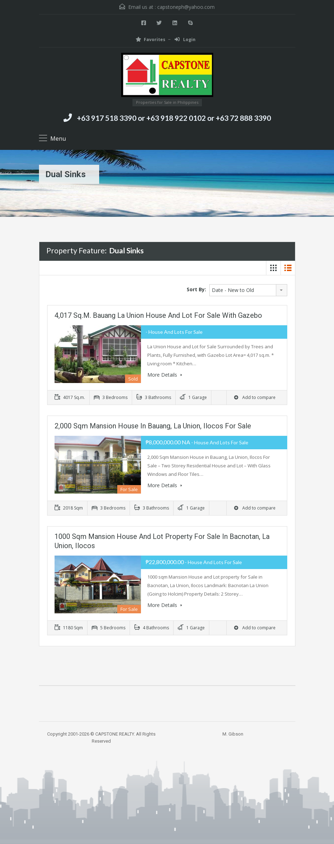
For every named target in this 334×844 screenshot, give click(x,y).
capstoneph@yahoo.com (186, 7)
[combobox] (248, 290)
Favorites (150, 39)
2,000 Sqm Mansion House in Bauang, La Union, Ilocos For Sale (153, 426)
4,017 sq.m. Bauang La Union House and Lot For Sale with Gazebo (158, 315)
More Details (164, 374)
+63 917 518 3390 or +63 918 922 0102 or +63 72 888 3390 (174, 117)
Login (185, 39)
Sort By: (196, 289)
